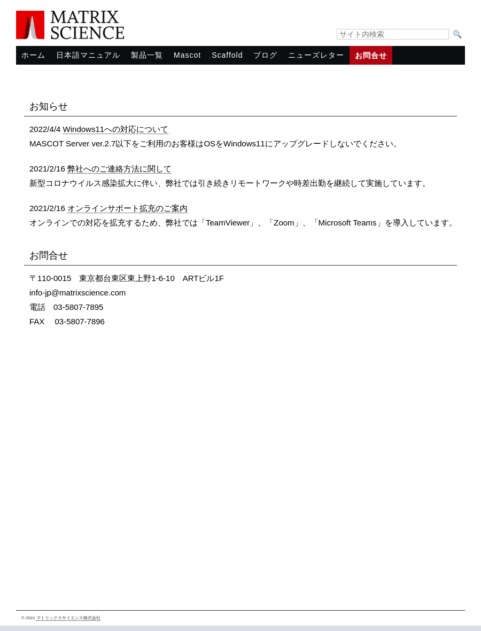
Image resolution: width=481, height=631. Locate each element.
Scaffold (227, 55)
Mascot (187, 55)
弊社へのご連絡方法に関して (119, 168)
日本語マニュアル (88, 55)
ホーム (33, 55)
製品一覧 (147, 55)
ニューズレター (316, 55)
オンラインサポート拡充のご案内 (127, 208)
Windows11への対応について (116, 129)
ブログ (265, 55)
